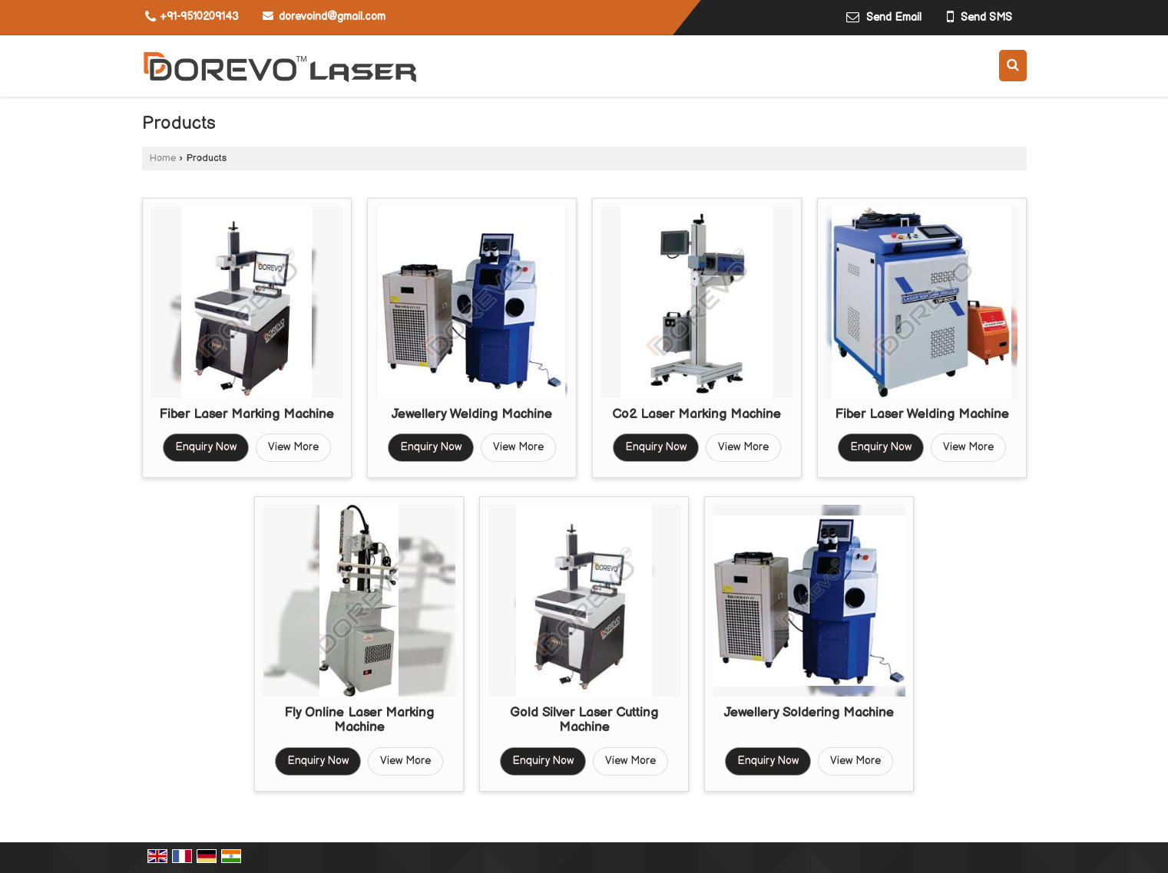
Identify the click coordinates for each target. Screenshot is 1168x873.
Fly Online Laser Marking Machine (359, 720)
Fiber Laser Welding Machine (922, 414)
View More (293, 446)
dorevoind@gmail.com (332, 16)
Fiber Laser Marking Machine (246, 414)
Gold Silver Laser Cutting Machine (584, 720)
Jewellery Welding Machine (472, 414)
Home (163, 158)
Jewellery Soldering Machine (809, 712)
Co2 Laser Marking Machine (696, 414)
